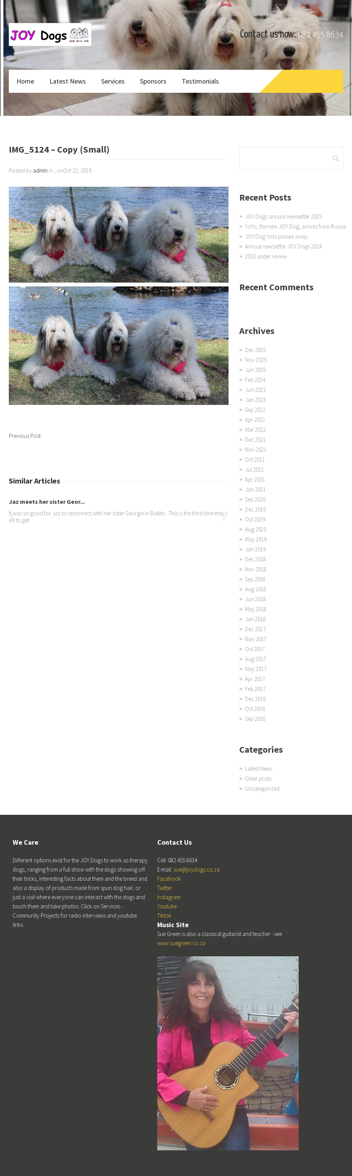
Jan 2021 (255, 489)
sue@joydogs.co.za (196, 869)
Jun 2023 (255, 389)
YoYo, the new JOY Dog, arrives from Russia (295, 226)
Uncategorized (262, 788)
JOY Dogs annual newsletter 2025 (283, 216)
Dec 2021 (255, 439)
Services (113, 81)
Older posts (258, 778)
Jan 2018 (255, 619)
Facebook (169, 878)
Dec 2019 (255, 509)
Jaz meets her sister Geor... (47, 501)
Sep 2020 (255, 499)
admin (40, 170)
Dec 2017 (255, 629)
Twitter (164, 887)
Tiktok (164, 915)
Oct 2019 (255, 519)
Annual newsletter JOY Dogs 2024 (283, 246)
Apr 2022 (255, 419)
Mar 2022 (255, 429)
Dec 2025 (255, 350)
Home (25, 81)
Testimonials (200, 81)
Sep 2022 (255, 409)
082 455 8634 (320, 35)
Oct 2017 (255, 649)
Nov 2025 (255, 359)
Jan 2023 (255, 399)
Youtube (167, 906)
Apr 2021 (255, 479)
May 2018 (255, 609)
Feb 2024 (255, 379)
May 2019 (255, 539)
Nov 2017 (255, 639)
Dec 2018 (255, 559)
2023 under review (266, 256)
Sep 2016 (255, 718)
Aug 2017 (255, 659)
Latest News (67, 81)
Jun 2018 (255, 599)
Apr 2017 (255, 679)
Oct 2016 (255, 708)
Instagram (169, 897)
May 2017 (255, 669)
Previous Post (25, 435)
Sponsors (153, 81)
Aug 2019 (255, 529)
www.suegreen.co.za (181, 943)
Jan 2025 (255, 369)
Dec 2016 (255, 698)
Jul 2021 (254, 469)
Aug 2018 (255, 589)
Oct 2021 (255, 459)
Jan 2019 (255, 549)
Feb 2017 (255, 688)
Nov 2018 (255, 569)
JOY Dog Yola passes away (276, 236)
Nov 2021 (255, 449)
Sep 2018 (255, 579)
